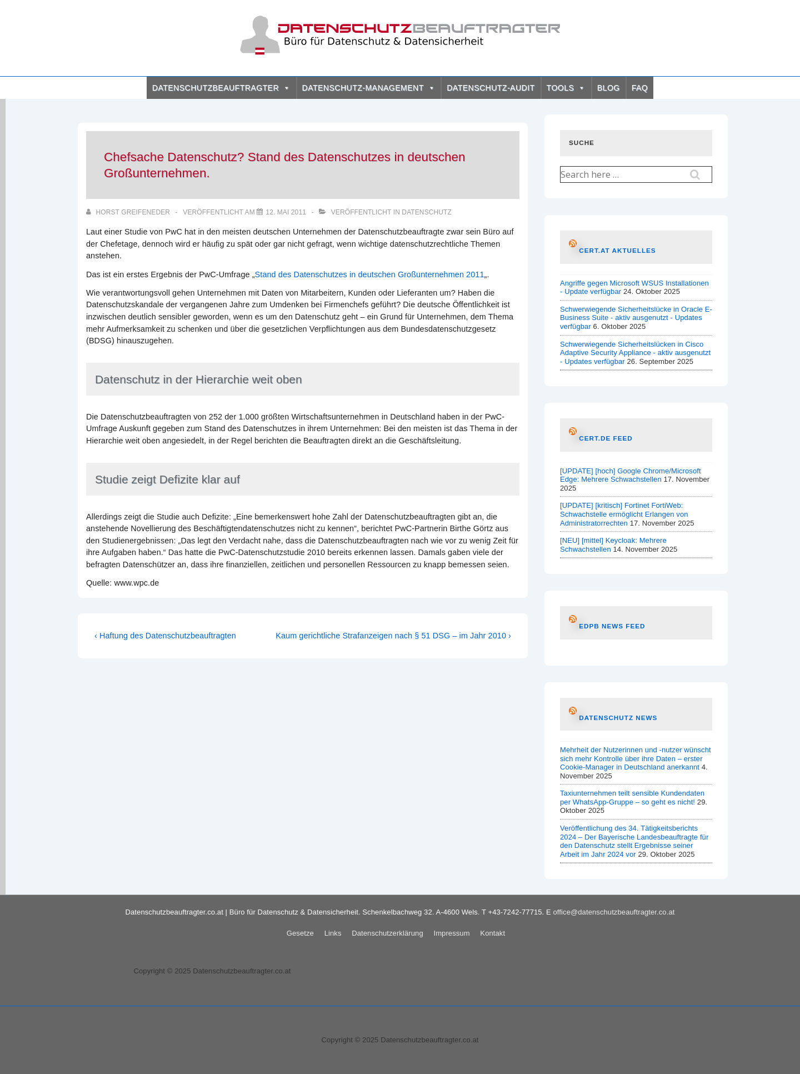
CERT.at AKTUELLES (617, 250)
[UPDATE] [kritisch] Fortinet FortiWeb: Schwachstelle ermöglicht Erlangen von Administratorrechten (624, 514)
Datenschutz (427, 212)
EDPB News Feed (612, 626)
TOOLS (566, 88)
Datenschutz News (618, 717)
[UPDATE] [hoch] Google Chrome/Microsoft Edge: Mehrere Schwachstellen (630, 475)
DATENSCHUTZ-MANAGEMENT (369, 88)
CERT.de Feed (605, 438)
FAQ (640, 87)
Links (333, 933)
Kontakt (492, 933)
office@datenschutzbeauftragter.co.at (614, 912)
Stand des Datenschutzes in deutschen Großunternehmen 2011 (369, 274)
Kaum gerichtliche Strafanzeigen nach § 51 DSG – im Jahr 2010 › (393, 635)
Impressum (451, 933)
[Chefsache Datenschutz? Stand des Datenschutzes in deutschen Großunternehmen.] (286, 212)
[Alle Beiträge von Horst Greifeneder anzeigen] (129, 212)
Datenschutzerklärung (387, 933)
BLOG (608, 87)
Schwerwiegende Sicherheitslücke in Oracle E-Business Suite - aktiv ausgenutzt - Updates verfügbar (636, 318)
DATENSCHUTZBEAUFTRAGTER (221, 88)
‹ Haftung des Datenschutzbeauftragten (165, 635)
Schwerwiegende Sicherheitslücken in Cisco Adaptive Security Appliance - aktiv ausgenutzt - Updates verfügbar (635, 353)
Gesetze (300, 933)
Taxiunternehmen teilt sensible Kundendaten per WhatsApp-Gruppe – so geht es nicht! (632, 797)
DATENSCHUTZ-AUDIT (490, 87)
